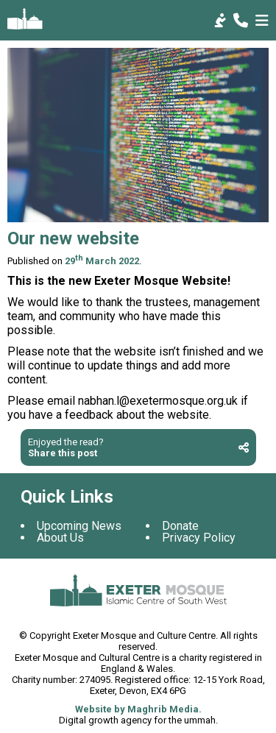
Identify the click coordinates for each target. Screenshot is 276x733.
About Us (60, 538)
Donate (180, 526)
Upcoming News (79, 526)
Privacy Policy (199, 538)
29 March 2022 (102, 260)
